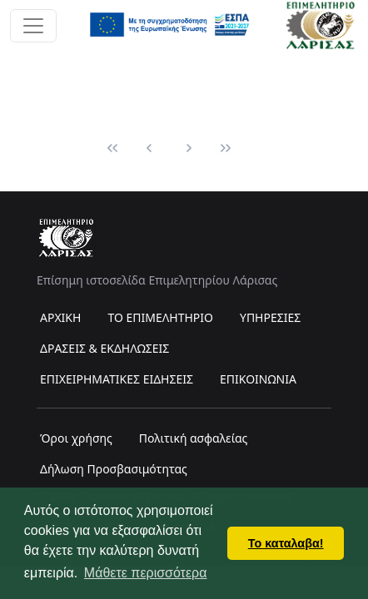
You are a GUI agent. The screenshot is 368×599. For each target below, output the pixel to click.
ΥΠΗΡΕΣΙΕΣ (270, 317)
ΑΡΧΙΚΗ (60, 317)
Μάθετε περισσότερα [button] (145, 573)
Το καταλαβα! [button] (286, 543)
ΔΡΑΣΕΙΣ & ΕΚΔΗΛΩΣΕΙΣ (104, 348)
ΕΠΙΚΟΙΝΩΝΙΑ (258, 379)
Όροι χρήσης (76, 438)
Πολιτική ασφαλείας (193, 438)
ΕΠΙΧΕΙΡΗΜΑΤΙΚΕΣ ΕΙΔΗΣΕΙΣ (116, 379)
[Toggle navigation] (33, 25)
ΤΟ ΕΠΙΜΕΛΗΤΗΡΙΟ (160, 317)
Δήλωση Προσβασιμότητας (113, 469)
